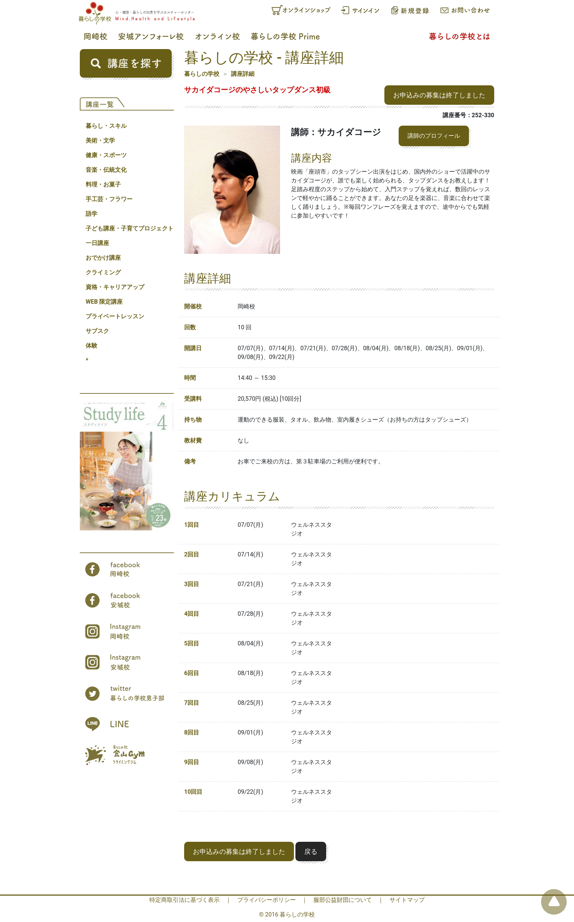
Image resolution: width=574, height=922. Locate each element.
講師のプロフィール (433, 135)
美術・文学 (100, 140)
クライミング (103, 272)
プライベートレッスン (115, 316)
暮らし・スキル (106, 125)
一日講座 (97, 243)
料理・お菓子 (103, 184)
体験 (91, 345)
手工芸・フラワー (109, 199)
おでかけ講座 (103, 257)
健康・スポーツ (106, 155)
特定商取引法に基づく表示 (184, 899)
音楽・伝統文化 (106, 169)
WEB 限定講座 (104, 301)
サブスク (97, 330)
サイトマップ (407, 899)
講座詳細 (242, 73)
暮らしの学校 (201, 73)
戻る (310, 851)
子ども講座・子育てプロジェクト (130, 228)
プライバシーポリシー (266, 899)
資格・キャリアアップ (115, 287)
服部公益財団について (342, 899)
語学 (91, 213)
